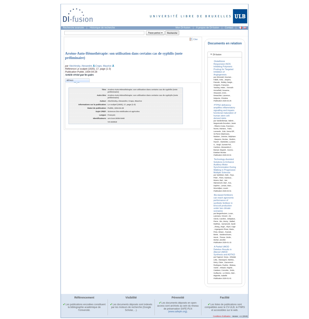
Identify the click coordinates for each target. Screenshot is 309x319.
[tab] (225, 54)
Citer (195, 39)
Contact (229, 27)
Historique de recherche (102, 27)
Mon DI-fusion (183, 27)
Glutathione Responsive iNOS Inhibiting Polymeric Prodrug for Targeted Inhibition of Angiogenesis (224, 68)
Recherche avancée (73, 27)
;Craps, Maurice (103, 66)
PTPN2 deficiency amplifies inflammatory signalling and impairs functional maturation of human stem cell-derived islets (225, 111)
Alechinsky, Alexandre (80, 66)
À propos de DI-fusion (207, 27)
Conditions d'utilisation (222, 316)
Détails (73, 81)
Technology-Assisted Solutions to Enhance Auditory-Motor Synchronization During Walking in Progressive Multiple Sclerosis (225, 166)
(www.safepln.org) (177, 311)
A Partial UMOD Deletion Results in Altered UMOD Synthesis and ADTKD (224, 250)
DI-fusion (217, 54)
